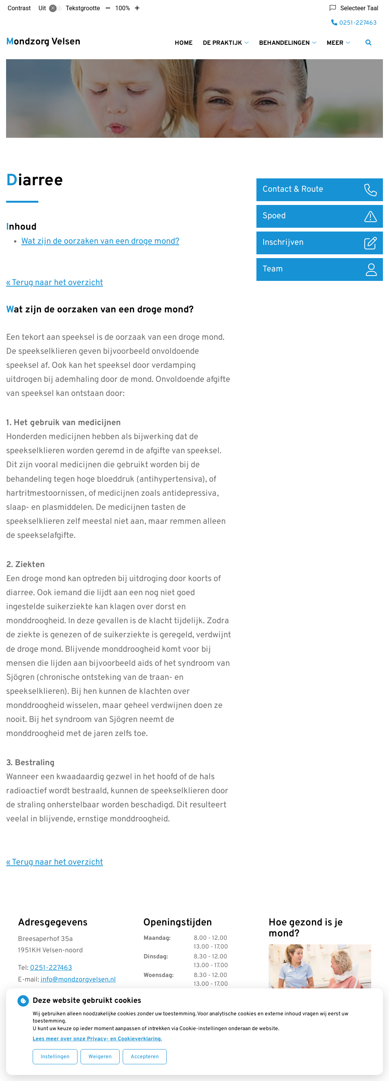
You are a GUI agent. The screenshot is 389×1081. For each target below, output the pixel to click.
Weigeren (100, 1057)
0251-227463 (51, 968)
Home (184, 43)
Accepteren (145, 1057)
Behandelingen (284, 43)
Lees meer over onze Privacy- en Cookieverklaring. (97, 1039)
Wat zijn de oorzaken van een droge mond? (100, 241)
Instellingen (55, 1057)
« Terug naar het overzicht (54, 283)
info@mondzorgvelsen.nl (78, 979)
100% (122, 8)
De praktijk (222, 43)
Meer (335, 43)
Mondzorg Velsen (43, 42)
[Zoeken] (368, 42)
